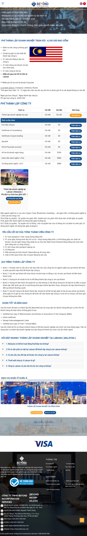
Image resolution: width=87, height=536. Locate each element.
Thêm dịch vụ (75, 125)
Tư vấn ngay (36, 413)
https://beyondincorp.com (19, 529)
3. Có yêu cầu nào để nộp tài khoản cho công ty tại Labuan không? (32, 355)
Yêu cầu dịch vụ (14, 202)
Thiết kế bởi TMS (44, 534)
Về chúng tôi (50, 464)
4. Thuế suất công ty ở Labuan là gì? (20, 360)
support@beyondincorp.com (18, 525)
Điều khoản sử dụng (53, 489)
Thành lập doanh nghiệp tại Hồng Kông (43, 406)
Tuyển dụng (50, 470)
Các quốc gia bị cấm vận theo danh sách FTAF (74, 485)
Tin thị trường (70, 464)
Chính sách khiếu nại (52, 481)
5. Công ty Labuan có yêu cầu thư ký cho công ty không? (28, 366)
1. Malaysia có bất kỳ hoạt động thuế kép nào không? (27, 344)
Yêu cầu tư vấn (70, 467)
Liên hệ (67, 470)
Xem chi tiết (50, 413)
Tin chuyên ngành (51, 467)
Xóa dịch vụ (76, 115)
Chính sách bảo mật (72, 481)
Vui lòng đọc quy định (14, 198)
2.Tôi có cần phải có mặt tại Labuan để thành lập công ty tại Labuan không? (36, 349)
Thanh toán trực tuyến (53, 484)
